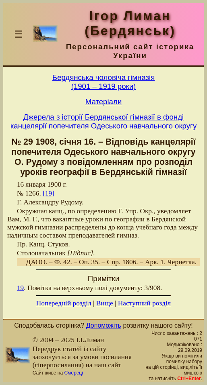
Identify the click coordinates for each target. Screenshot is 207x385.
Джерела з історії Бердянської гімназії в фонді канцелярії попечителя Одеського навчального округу (103, 121)
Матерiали (103, 101)
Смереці (73, 373)
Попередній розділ (63, 303)
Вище (104, 303)
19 (20, 288)
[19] (48, 193)
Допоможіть (103, 325)
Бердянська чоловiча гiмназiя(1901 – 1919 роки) (103, 81)
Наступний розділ (144, 303)
